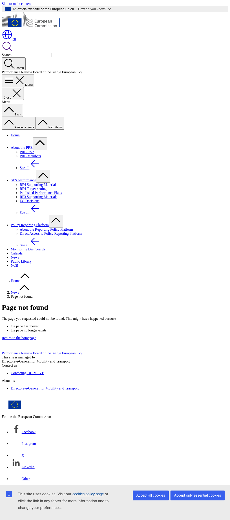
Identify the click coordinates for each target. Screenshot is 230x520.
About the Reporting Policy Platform (46, 229)
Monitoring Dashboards (28, 249)
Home (15, 135)
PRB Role (27, 152)
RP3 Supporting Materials (38, 197)
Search (7, 55)
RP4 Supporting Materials (38, 185)
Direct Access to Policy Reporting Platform (51, 233)
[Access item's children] (40, 143)
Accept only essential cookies (197, 495)
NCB (14, 265)
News (15, 257)
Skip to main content (17, 4)
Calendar (17, 253)
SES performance (23, 180)
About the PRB (22, 147)
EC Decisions (30, 201)
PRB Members (30, 156)
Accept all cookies (150, 495)
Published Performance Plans (41, 193)
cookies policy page (88, 494)
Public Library (21, 261)
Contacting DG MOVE (27, 373)
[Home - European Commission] (34, 27)
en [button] (9, 39)
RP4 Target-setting (33, 189)
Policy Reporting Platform (30, 225)
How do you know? (94, 9)
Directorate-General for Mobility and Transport (45, 388)
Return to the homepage (19, 338)
